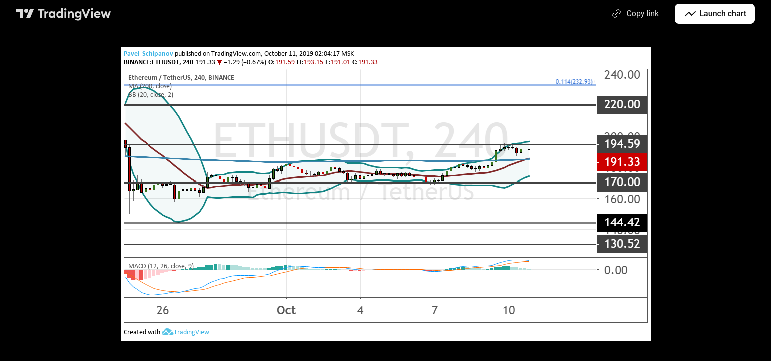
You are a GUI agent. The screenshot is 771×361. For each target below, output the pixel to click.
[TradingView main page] (63, 14)
